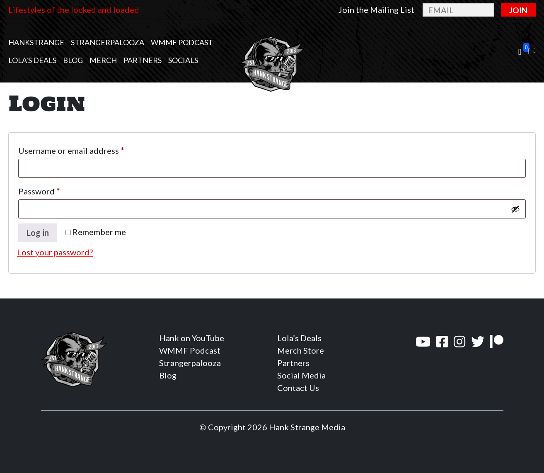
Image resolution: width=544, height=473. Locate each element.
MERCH (103, 60)
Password (56, 189)
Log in (38, 233)
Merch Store (300, 350)
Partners (142, 60)
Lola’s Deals (32, 60)
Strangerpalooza (107, 42)
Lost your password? (55, 252)
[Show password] (515, 208)
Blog (73, 60)
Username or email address (88, 148)
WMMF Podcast (182, 42)
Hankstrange (36, 42)
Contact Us (298, 388)
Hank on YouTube (191, 338)
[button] (532, 52)
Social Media (301, 375)
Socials (183, 60)
